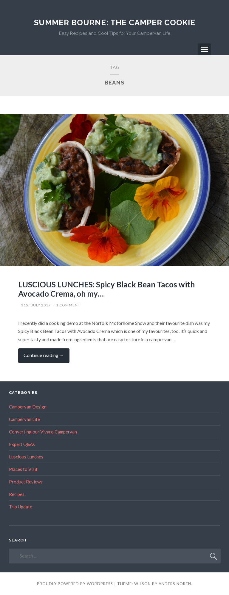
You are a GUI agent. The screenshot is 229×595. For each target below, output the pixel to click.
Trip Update (20, 506)
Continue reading (46, 357)
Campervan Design (28, 406)
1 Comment (68, 305)
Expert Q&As (22, 444)
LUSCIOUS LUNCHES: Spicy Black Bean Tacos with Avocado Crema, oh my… (106, 289)
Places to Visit (23, 469)
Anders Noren (175, 583)
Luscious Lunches (26, 456)
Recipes (16, 494)
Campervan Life (24, 419)
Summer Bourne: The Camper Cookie (114, 22)
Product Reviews (26, 481)
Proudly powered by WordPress (75, 583)
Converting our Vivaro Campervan (43, 431)
